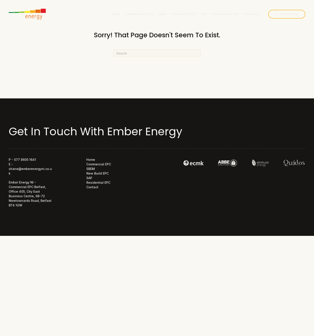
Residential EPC (98, 182)
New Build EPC (97, 173)
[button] (286, 14)
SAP (89, 178)
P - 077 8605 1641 (22, 159)
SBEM (90, 169)
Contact (92, 187)
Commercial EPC (98, 164)
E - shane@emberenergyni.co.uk (30, 168)
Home (90, 159)
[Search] (157, 53)
